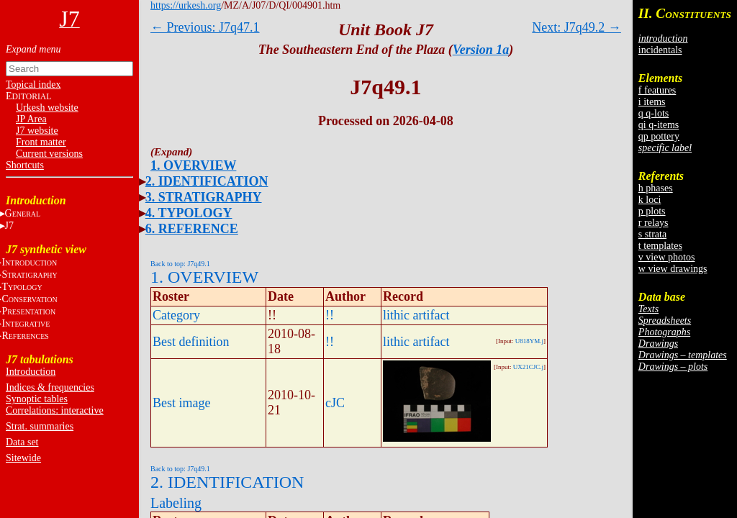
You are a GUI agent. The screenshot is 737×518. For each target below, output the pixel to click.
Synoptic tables (37, 399)
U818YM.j (529, 341)
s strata (652, 234)
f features (657, 90)
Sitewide (23, 458)
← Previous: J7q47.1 (205, 27)
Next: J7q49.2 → (576, 27)
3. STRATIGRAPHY (203, 197)
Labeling (176, 503)
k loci (649, 199)
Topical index (33, 84)
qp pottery (658, 136)
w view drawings (672, 268)
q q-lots (653, 113)
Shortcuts (25, 165)
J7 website (37, 130)
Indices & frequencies (50, 387)
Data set (22, 442)
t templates (660, 245)
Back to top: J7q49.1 (180, 264)
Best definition (191, 342)
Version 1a (481, 49)
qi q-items (658, 124)
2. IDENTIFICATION (206, 181)
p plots (652, 211)
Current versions (49, 153)
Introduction (30, 371)
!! (329, 315)
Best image (181, 403)
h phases (655, 188)
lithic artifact (416, 315)
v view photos (666, 257)
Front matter (41, 142)
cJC (335, 403)
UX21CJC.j (528, 367)
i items (652, 101)
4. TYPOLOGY (188, 213)
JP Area (31, 119)
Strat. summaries (39, 426)
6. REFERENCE (191, 229)
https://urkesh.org (185, 5)
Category (176, 315)
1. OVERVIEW (193, 165)
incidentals (660, 50)
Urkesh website (47, 107)
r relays (653, 222)
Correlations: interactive (55, 410)
